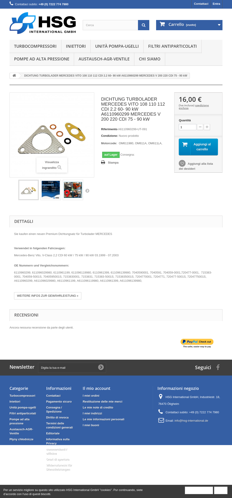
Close (221, 490)
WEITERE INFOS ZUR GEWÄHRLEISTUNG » (47, 295)
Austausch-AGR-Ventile (104, 59)
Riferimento (109, 129)
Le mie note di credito (98, 407)
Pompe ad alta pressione (41, 59)
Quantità (185, 120)
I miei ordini (91, 395)
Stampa (113, 162)
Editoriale (53, 433)
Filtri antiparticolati (172, 46)
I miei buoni (91, 425)
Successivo (87, 190)
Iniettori (76, 46)
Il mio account (96, 388)
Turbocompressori (35, 46)
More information (199, 490)
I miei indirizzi (92, 413)
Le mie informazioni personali (103, 419)
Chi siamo (149, 59)
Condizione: (109, 135)
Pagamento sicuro (59, 401)
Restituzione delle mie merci (102, 401)
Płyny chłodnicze (21, 439)
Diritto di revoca (57, 417)
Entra (216, 3)
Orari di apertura (57, 459)
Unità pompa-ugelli (117, 46)
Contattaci (201, 3)
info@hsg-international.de (191, 420)
